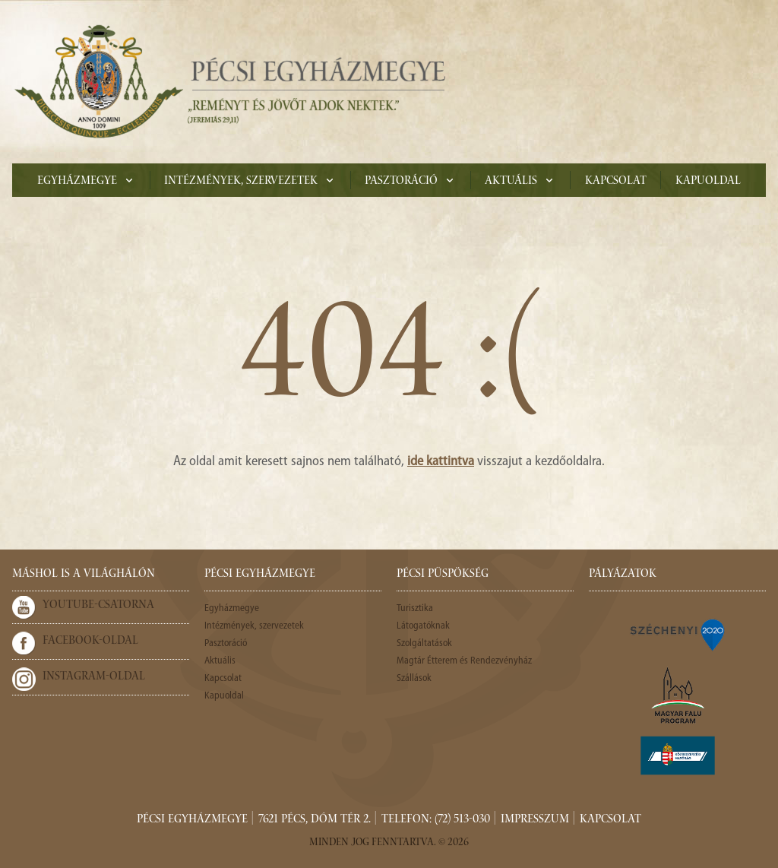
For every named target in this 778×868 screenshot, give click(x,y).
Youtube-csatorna (98, 606)
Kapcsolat (616, 181)
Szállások (414, 678)
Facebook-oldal (90, 641)
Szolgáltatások (424, 643)
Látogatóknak (423, 626)
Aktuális (511, 181)
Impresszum (535, 820)
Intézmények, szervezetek (241, 181)
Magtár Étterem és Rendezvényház (464, 661)
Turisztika (415, 608)
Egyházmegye (77, 181)
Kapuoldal (708, 181)
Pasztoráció (401, 181)
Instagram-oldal (94, 677)
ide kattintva (440, 462)
